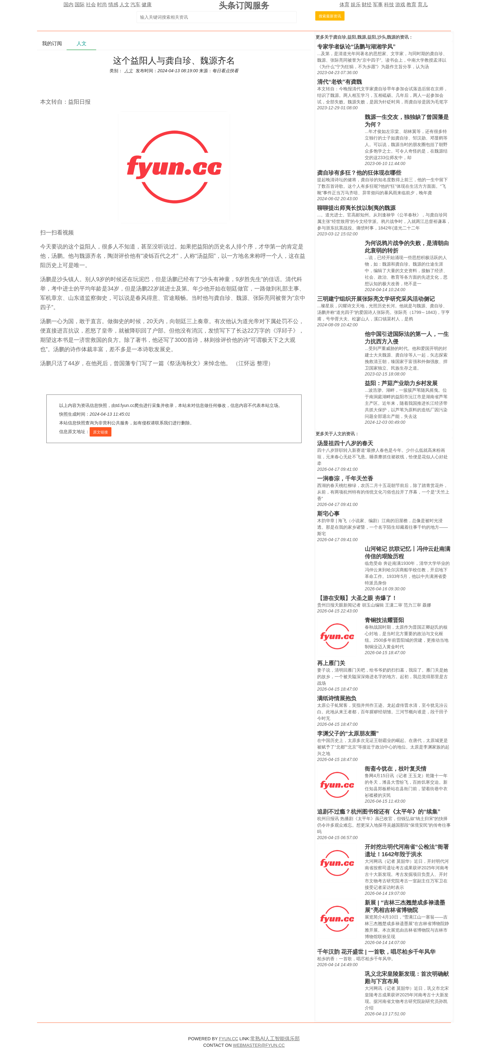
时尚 (102, 4)
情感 (113, 4)
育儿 (423, 4)
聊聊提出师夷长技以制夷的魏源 (356, 208)
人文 (124, 4)
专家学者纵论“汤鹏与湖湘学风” (356, 47)
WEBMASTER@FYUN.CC (259, 1045)
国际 (80, 4)
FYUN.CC (228, 1038)
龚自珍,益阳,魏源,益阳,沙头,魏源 (364, 37)
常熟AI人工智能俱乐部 (275, 1038)
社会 (91, 4)
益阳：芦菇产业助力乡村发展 (401, 383)
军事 (378, 4)
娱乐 (356, 4)
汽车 (135, 4)
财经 (367, 4)
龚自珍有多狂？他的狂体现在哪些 (359, 173)
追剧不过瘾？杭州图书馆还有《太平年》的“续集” (378, 812)
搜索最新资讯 (330, 16)
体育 (345, 4)
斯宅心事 (328, 514)
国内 (68, 4)
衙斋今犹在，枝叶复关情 (395, 769)
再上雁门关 (331, 663)
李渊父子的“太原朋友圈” (348, 733)
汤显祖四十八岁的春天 (345, 443)
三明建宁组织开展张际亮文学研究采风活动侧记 (376, 299)
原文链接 (100, 432)
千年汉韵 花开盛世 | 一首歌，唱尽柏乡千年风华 (376, 952)
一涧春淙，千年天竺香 (345, 478)
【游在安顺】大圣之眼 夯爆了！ (357, 598)
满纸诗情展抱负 (336, 698)
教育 (411, 4)
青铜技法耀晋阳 (384, 620)
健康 (147, 4)
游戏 (400, 4)
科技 (389, 4)
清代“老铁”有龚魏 (339, 82)
